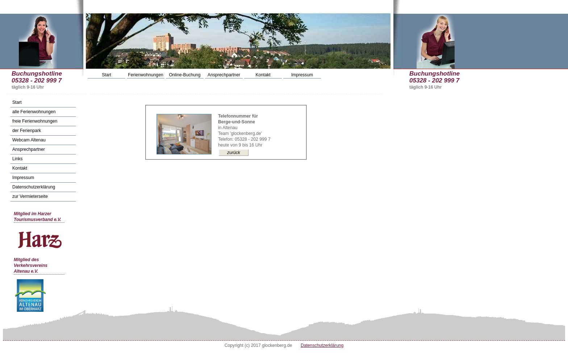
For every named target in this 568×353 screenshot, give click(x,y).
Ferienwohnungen (145, 74)
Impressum (302, 74)
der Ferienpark (26, 130)
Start (106, 74)
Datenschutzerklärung (33, 187)
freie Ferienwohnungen (34, 121)
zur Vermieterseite (30, 196)
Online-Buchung (184, 74)
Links (17, 158)
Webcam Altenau (29, 140)
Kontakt (262, 74)
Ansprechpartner (224, 74)
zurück (233, 152)
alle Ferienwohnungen (34, 111)
